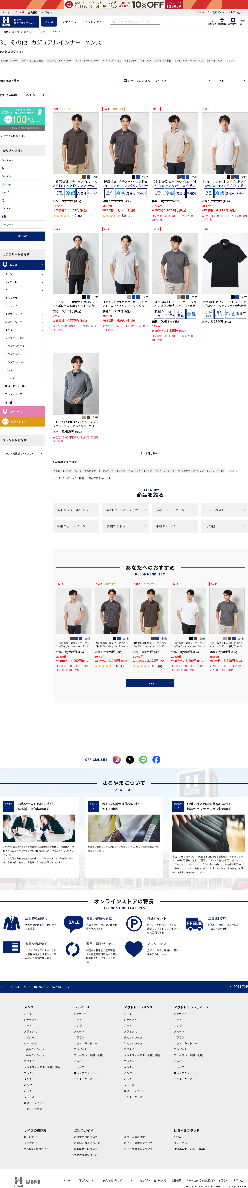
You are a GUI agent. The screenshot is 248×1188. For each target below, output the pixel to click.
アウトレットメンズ (138, 1007)
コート (8, 290)
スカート (79, 1031)
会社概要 (176, 1180)
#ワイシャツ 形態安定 (32, 60)
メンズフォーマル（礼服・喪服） (43, 1067)
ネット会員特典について (138, 1149)
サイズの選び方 (35, 1130)
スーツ (8, 274)
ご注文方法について (85, 1137)
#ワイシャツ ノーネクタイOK (189, 60)
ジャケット (11, 282)
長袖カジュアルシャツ (73, 509)
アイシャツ (11, 306)
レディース (69, 22)
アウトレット (93, 22)
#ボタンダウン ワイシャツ (138, 60)
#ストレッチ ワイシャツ (87, 60)
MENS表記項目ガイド (36, 1149)
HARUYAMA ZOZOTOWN (189, 1149)
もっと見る (229, 60)
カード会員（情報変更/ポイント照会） (207, 1180)
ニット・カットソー (85, 1043)
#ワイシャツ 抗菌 (162, 60)
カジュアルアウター (16, 346)
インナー (29, 1079)
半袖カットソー (167, 526)
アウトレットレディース (191, 1007)
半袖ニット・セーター (73, 526)
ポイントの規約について (138, 1143)
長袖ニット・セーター (172, 509)
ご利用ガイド (217, 12)
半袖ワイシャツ (13, 322)
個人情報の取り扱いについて (118, 1180)
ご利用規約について (87, 1180)
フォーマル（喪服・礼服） (89, 1055)
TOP (5, 32)
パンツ (28, 1085)
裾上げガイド (32, 1137)
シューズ (10, 378)
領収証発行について (85, 1149)
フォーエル (180, 1143)
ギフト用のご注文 (134, 1137)
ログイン (47, 12)
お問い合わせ (238, 12)
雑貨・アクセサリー (16, 386)
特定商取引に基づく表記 (153, 1180)
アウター (29, 1073)
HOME (67, 1180)
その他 (56, 32)
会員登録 (33, 12)
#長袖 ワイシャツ (9, 60)
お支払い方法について (87, 1143)
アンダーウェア (13, 394)
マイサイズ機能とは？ (13, 136)
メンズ (49, 22)
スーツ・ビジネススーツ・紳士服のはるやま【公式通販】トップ (35, 986)
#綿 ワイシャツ (214, 60)
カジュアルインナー (35, 32)
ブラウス (79, 1037)
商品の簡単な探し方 (85, 1155)
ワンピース (80, 1049)
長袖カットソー (117, 526)
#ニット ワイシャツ (112, 60)
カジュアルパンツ (14, 362)
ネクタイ (10, 330)
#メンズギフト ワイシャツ (59, 60)
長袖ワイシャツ (13, 314)
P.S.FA (177, 1137)
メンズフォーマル (14, 338)
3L (46, 95)
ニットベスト (215, 509)
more (150, 683)
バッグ (8, 370)
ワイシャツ (30, 1043)
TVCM (201, 12)
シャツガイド (32, 1143)
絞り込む (22, 236)
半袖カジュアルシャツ (122, 509)
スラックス (11, 298)
